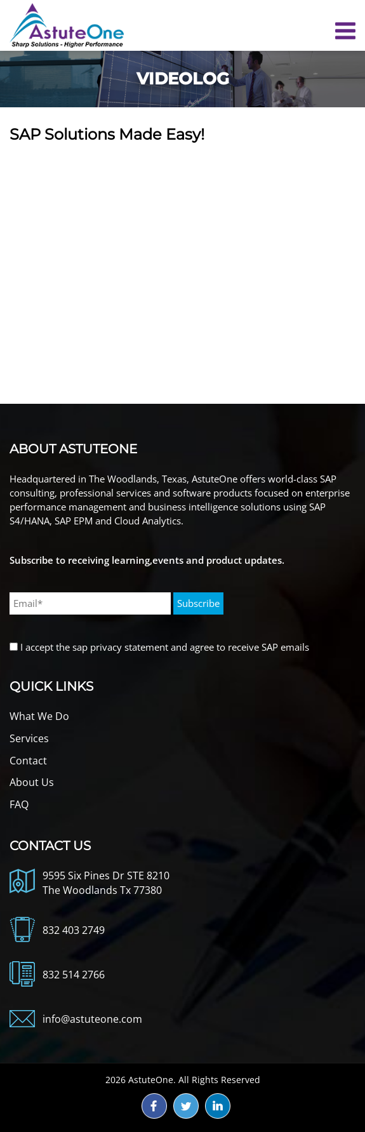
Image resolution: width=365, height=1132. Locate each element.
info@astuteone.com (92, 1019)
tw (186, 1106)
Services (29, 738)
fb (154, 1106)
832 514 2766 (74, 975)
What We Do (39, 716)
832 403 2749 (74, 930)
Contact (28, 761)
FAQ (19, 804)
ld (217, 1106)
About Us (32, 782)
